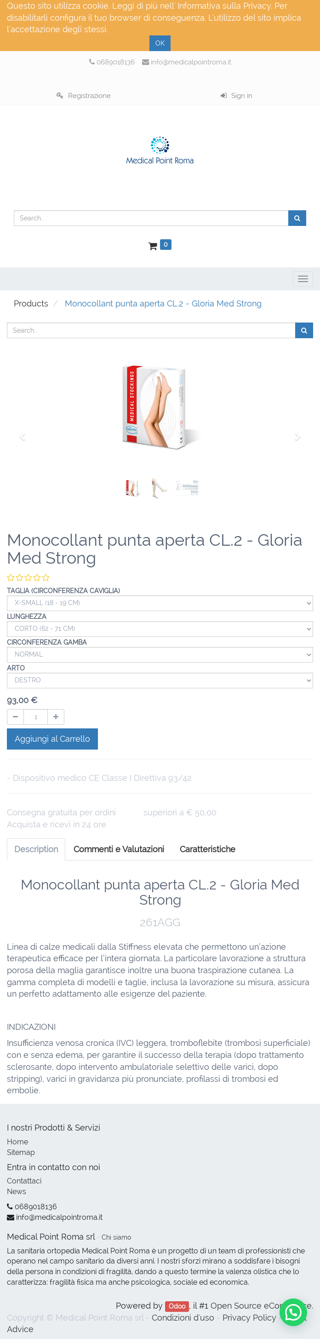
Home (17, 1141)
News (16, 1191)
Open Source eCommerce (261, 1305)
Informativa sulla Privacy (224, 6)
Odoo (177, 1306)
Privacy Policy (249, 1317)
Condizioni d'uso (183, 1317)
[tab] (207, 849)
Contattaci (24, 1181)
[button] (25, 432)
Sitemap (21, 1152)
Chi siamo (116, 1237)
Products (31, 303)
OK (160, 43)
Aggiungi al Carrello (52, 739)
